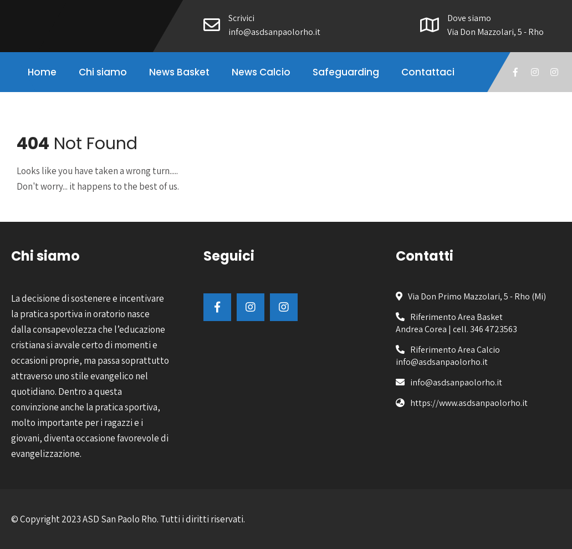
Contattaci (427, 72)
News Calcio (261, 72)
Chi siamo (103, 72)
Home (42, 72)
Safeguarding (346, 72)
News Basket (179, 72)
